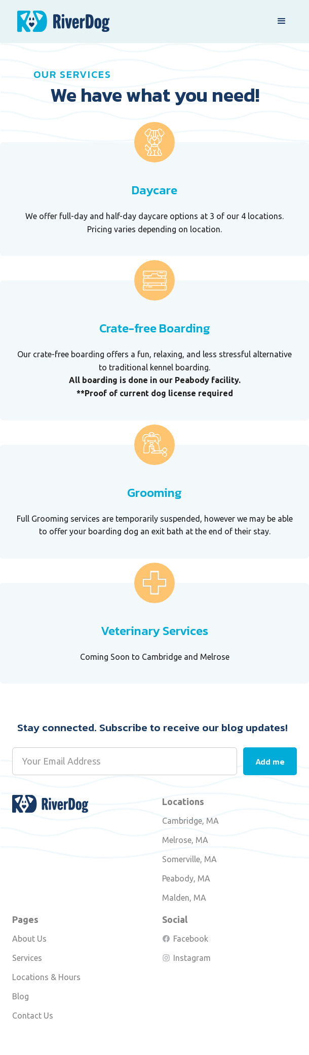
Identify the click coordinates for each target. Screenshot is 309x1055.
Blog (20, 996)
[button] (281, 21)
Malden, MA (184, 897)
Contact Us (32, 1015)
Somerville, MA (189, 859)
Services (27, 957)
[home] (60, 21)
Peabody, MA (186, 878)
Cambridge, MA (190, 820)
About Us (29, 938)
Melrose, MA (185, 840)
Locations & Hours (46, 977)
